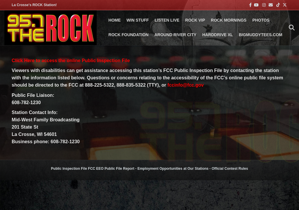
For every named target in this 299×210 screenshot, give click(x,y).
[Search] (290, 27)
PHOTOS (261, 20)
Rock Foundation (128, 34)
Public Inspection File (69, 169)
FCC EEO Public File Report (111, 169)
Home (114, 20)
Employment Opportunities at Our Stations (173, 169)
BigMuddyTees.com (260, 34)
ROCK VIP (195, 20)
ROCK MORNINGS (228, 20)
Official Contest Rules (230, 169)
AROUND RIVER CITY (175, 34)
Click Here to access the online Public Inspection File (71, 60)
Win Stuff (137, 20)
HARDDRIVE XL (217, 34)
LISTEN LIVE (167, 20)
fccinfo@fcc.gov (186, 85)
